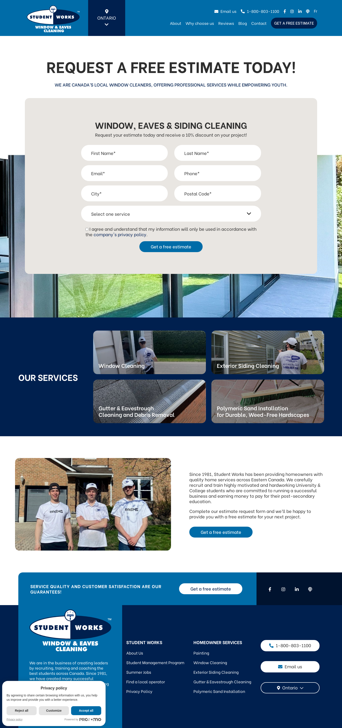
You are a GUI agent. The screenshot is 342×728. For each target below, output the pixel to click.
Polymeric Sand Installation (219, 691)
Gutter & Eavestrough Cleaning (222, 681)
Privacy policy (14, 719)
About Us (134, 653)
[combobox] (290, 687)
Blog (242, 23)
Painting (201, 653)
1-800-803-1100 (260, 11)
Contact (259, 23)
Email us (225, 11)
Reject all (21, 710)
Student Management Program (155, 662)
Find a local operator (145, 681)
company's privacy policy (120, 234)
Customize (54, 710)
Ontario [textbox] (290, 687)
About (175, 23)
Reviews (226, 23)
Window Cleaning (210, 662)
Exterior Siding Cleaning (216, 672)
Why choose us (200, 23)
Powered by (83, 719)
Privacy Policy (139, 691)
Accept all (86, 710)
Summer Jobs (138, 672)
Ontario (106, 18)
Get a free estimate (294, 23)
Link (149, 352)
